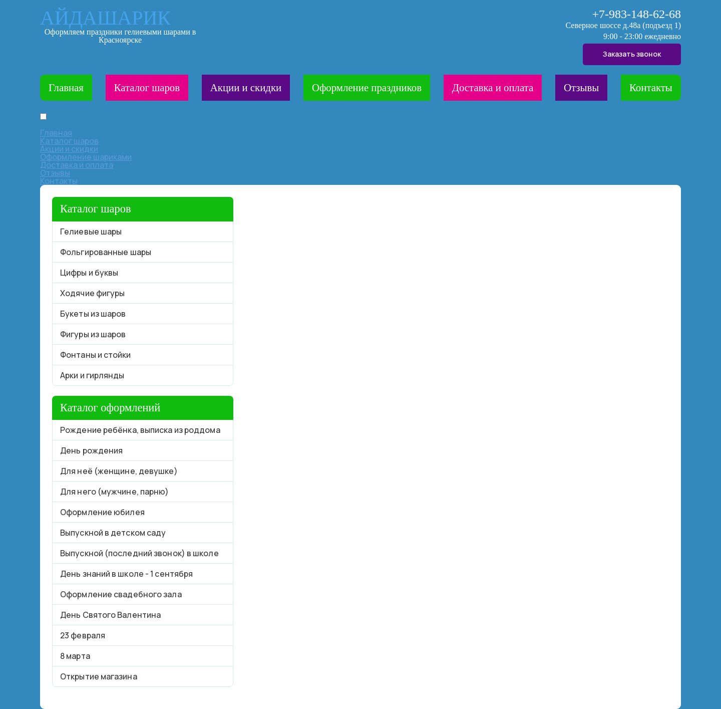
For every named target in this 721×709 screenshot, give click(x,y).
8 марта (75, 655)
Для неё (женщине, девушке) (119, 471)
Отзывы (581, 87)
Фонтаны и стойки (95, 354)
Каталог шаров (147, 87)
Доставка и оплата (492, 87)
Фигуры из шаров (93, 334)
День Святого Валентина (110, 614)
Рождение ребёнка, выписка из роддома (140, 429)
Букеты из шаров (93, 313)
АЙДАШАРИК (105, 18)
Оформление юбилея (102, 512)
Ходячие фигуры (92, 293)
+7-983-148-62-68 (636, 14)
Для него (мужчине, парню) (114, 491)
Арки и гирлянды (92, 375)
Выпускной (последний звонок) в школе (139, 553)
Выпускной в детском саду (113, 532)
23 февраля (82, 635)
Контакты (650, 87)
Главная (66, 87)
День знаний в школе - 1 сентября (126, 573)
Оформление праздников (367, 87)
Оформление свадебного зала (121, 594)
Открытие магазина (98, 676)
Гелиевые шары (91, 231)
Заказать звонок (632, 54)
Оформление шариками (86, 156)
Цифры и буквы (89, 272)
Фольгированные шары (105, 252)
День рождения (91, 450)
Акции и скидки (245, 87)
